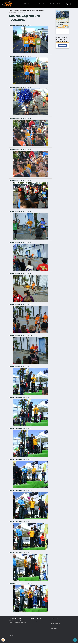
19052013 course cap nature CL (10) (20, 304)
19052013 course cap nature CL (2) (20, 56)
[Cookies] (3, 640)
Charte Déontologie (55, 623)
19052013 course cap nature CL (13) (20, 397)
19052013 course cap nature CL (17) (20, 522)
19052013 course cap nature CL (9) (20, 273)
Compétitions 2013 (39, 10)
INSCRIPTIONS (54, 629)
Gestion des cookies (39, 641)
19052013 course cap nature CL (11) (20, 335)
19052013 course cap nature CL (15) (20, 460)
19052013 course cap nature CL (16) (20, 491)
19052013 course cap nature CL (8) (20, 242)
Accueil (22, 4)
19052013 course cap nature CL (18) (20, 553)
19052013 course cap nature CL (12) (20, 366)
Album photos (17, 10)
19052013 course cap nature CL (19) (20, 584)
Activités (39, 4)
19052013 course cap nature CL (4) (20, 118)
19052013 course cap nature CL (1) (20, 25)
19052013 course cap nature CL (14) (20, 429)
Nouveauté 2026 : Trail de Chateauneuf (54, 4)
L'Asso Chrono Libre (30, 4)
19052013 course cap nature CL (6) (20, 180)
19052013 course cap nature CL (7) (20, 211)
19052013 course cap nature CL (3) (20, 87)
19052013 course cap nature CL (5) (20, 149)
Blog (67, 4)
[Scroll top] (75, 640)
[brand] (7, 4)
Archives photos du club (28, 10)
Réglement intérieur (55, 621)
